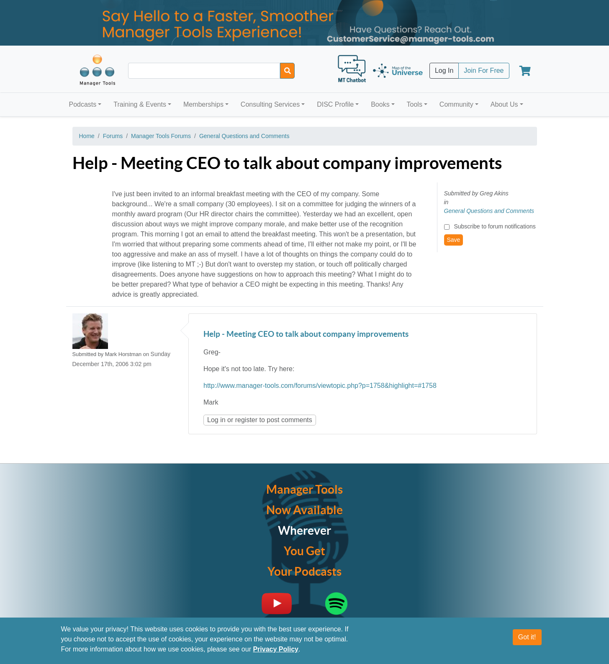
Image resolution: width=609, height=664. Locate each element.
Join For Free (484, 70)
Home (87, 136)
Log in (216, 419)
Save (453, 239)
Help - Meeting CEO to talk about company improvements (306, 334)
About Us (504, 104)
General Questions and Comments (244, 136)
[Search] (287, 71)
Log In (444, 70)
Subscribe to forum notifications (494, 226)
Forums (113, 136)
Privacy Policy (275, 649)
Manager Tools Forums (161, 136)
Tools (414, 104)
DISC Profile (335, 104)
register (246, 419)
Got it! (527, 637)
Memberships (203, 104)
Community (456, 104)
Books (380, 104)
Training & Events (139, 104)
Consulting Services (270, 104)
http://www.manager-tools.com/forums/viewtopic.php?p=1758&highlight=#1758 (320, 385)
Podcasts (83, 104)
